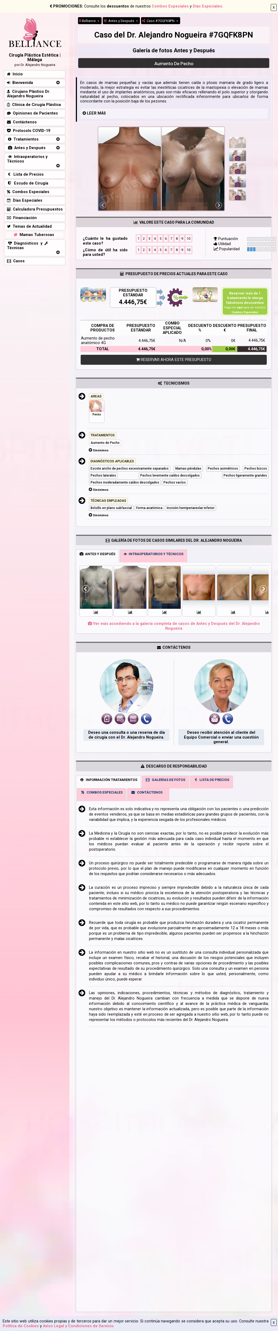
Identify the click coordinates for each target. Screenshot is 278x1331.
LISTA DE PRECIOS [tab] (211, 780)
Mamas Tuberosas (33, 235)
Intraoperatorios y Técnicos (27, 159)
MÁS (102, 113)
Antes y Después (119, 21)
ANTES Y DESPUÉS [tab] (97, 554)
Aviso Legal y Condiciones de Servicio (78, 1326)
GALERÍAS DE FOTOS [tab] (165, 780)
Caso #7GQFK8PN (158, 21)
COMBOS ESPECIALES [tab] (101, 792)
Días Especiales (207, 6)
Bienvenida (20, 82)
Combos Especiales (170, 6)
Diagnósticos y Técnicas (27, 245)
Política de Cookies (21, 1326)
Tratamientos (23, 139)
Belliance (88, 21)
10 (188, 238)
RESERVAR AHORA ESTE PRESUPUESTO (173, 359)
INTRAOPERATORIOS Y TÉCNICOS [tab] (153, 554)
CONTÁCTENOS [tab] (146, 792)
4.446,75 (131, 302)
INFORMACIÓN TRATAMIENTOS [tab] (108, 780)
